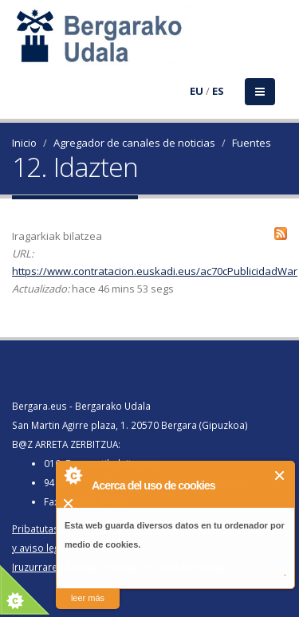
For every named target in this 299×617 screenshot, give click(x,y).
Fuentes (251, 143)
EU (196, 91)
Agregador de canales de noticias (134, 143)
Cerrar (280, 475)
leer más (87, 598)
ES (218, 91)
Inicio (24, 143)
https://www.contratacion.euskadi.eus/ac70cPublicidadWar (154, 271)
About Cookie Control (73, 475)
